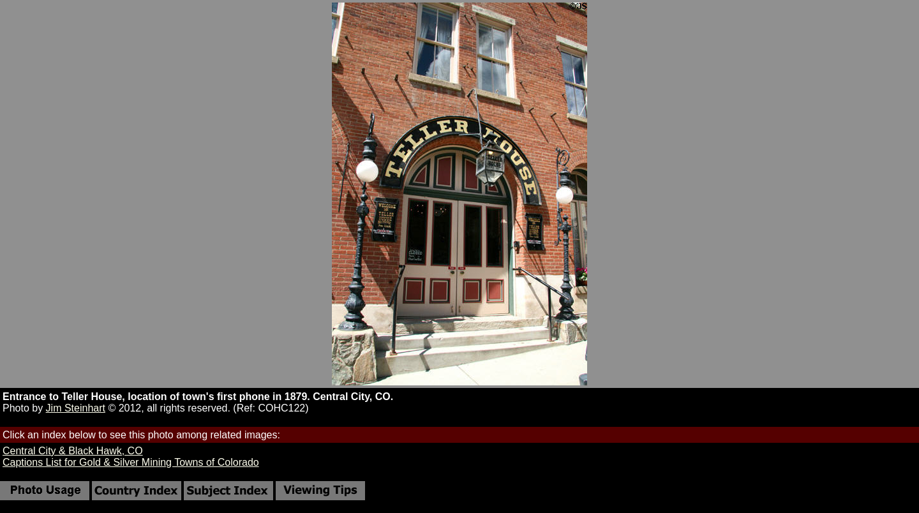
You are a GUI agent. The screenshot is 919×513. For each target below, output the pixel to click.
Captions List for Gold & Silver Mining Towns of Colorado (131, 462)
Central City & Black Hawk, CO (73, 450)
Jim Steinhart (75, 408)
